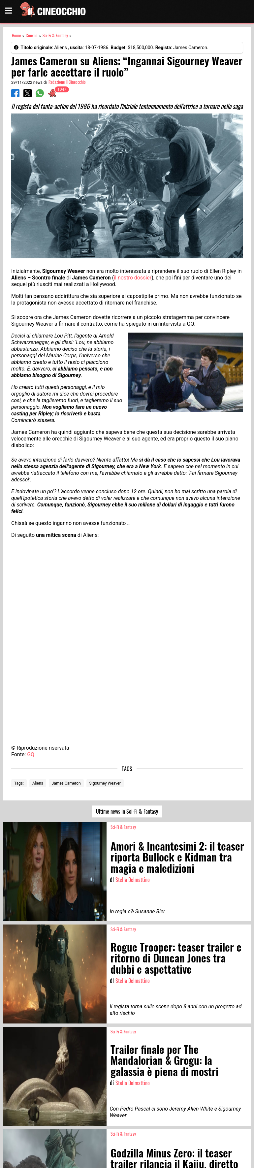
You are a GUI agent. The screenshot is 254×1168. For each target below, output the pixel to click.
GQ (30, 754)
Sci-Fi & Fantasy (55, 35)
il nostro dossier (132, 278)
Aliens (37, 783)
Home (16, 35)
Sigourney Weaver (105, 783)
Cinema (32, 35)
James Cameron (66, 783)
